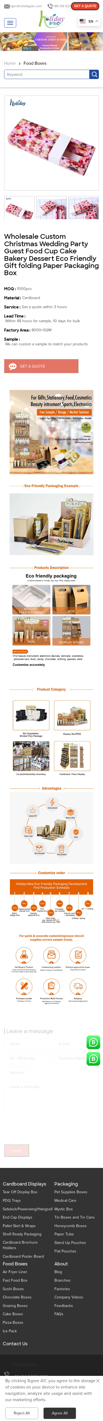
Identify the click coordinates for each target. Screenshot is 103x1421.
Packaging (66, 1184)
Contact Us (15, 1343)
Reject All (22, 1413)
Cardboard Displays (24, 1184)
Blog (58, 1272)
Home (10, 63)
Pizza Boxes (13, 1322)
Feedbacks (63, 1305)
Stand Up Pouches (70, 1242)
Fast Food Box (15, 1280)
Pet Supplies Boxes (70, 1192)
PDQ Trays (12, 1200)
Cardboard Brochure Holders (20, 1245)
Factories (62, 1289)
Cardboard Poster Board (23, 1256)
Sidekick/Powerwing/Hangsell (27, 1209)
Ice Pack (10, 1331)
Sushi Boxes (13, 1289)
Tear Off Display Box (20, 1192)
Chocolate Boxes (17, 1297)
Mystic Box (63, 1209)
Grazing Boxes (15, 1305)
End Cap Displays (17, 1217)
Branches (62, 1280)
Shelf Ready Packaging (22, 1234)
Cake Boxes (13, 1314)
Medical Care (65, 1200)
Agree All (60, 1413)
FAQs (58, 1314)
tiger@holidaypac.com (26, 6)
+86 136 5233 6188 (66, 6)
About (61, 1264)
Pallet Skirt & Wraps (19, 1226)
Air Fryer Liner (15, 1272)
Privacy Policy (25, 1364)
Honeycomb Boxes (70, 1226)
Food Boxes (35, 63)
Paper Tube (64, 1234)
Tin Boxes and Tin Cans (74, 1217)
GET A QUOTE (85, 6)
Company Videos (68, 1297)
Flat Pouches (65, 1251)
